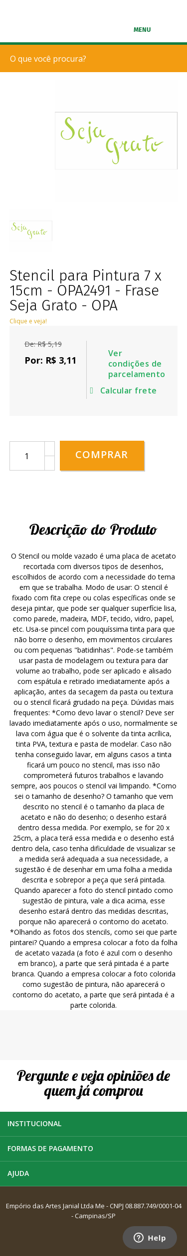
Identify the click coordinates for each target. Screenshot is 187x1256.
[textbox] (96, 58)
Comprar (101, 454)
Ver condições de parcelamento (135, 363)
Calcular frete (125, 390)
